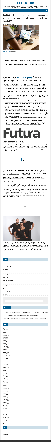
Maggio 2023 (5, 379)
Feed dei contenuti (7, 433)
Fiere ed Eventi (5, 274)
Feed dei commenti (7, 434)
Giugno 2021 (5, 411)
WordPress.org (6, 436)
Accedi (4, 431)
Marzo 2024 (5, 364)
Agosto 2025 (5, 340)
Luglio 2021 (5, 409)
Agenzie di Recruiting (6, 263)
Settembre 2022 (6, 391)
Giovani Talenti (5, 277)
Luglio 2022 (5, 394)
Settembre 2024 (6, 355)
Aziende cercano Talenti (7, 266)
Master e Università (6, 286)
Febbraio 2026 (6, 331)
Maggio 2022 (5, 397)
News (4, 288)
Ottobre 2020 (5, 423)
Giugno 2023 (5, 378)
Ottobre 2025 (5, 337)
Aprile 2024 (5, 363)
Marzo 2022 (5, 399)
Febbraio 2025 (6, 347)
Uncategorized (5, 294)
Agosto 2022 (5, 393)
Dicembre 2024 (6, 350)
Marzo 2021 (5, 416)
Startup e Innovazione (6, 291)
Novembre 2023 (6, 370)
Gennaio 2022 (6, 402)
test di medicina (10, 24)
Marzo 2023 (5, 382)
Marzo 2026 (5, 329)
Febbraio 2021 (6, 417)
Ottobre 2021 (5, 405)
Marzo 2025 (5, 346)
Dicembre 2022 (6, 387)
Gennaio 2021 (6, 419)
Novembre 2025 (6, 335)
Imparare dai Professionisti (8, 280)
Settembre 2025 (6, 338)
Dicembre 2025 (6, 334)
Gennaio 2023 (6, 385)
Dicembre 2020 (6, 420)
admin (8, 51)
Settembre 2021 (6, 406)
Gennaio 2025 (6, 349)
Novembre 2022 (6, 388)
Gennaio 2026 (6, 332)
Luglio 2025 (5, 341)
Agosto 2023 (5, 375)
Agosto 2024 (5, 357)
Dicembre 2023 (6, 369)
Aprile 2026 (5, 328)
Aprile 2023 (5, 381)
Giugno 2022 (5, 396)
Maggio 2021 (5, 413)
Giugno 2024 (5, 360)
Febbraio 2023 (6, 384)
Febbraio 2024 (6, 366)
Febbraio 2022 (6, 400)
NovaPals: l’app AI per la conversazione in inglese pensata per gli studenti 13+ (19, 311)
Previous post (21, 254)
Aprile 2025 (5, 344)
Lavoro (4, 283)
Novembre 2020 (6, 422)
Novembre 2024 (6, 352)
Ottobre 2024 (5, 353)
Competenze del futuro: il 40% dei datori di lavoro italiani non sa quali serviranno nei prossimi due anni (25, 317)
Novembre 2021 (6, 403)
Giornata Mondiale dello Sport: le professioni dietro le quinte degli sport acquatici (20, 315)
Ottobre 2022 (5, 390)
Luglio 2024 (5, 358)
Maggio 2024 (5, 361)
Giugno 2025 (5, 343)
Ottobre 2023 (5, 372)
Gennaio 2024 (6, 367)
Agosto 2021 (5, 408)
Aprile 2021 (5, 414)
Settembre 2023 (6, 373)
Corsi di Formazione (6, 272)
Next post (30, 254)
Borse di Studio (5, 269)
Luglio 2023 (5, 376)
